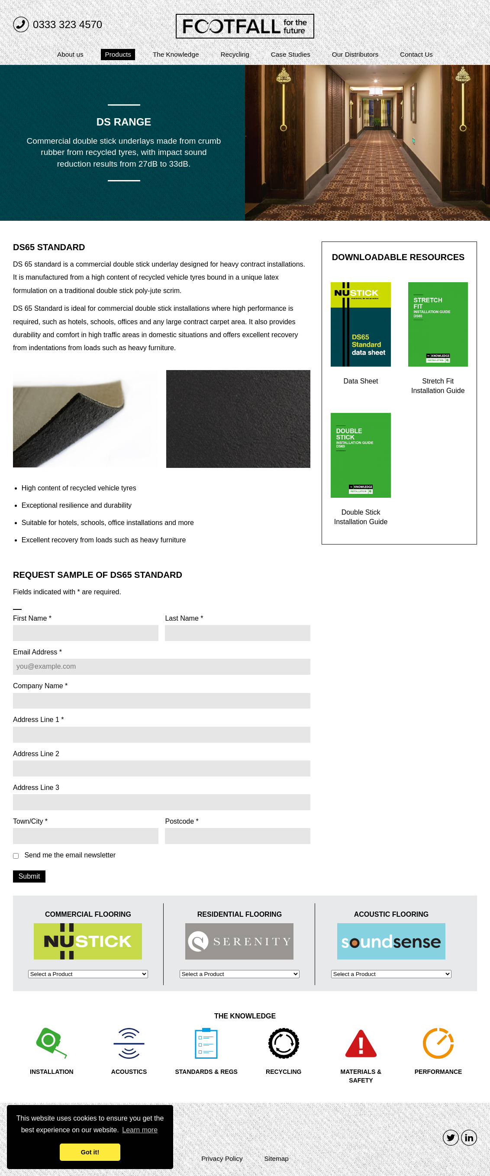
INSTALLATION (52, 1071)
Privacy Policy (221, 1158)
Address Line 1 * (38, 719)
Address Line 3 (36, 787)
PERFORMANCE (438, 1071)
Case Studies (290, 54)
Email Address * (37, 652)
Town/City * (30, 821)
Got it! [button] (90, 1152)
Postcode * (181, 821)
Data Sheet (361, 381)
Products (118, 54)
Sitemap (276, 1158)
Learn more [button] (140, 1130)
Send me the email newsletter (70, 855)
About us (70, 54)
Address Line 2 (36, 754)
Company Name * (40, 686)
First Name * (32, 618)
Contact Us (416, 54)
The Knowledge (176, 54)
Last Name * (184, 618)
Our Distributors (355, 54)
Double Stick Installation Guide (361, 517)
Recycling (234, 54)
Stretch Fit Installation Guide (438, 385)
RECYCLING (283, 1071)
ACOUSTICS (129, 1071)
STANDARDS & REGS (206, 1071)
